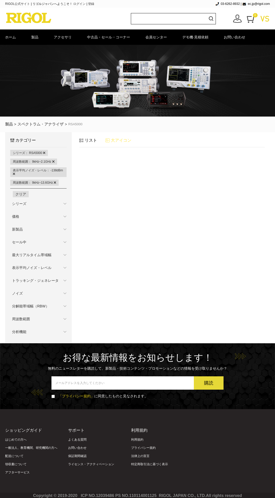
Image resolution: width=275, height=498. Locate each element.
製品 (34, 37)
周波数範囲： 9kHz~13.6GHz (34, 182)
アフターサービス (17, 472)
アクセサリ (63, 37)
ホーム (10, 37)
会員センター (156, 37)
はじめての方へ (16, 439)
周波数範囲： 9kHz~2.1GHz (34, 161)
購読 (208, 383)
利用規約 (137, 439)
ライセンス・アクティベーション (91, 464)
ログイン (79, 4)
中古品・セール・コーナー (108, 37)
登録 (91, 4)
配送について (14, 456)
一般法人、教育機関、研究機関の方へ (31, 448)
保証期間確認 (77, 456)
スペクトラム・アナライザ (40, 124)
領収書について (16, 464)
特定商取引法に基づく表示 (149, 464)
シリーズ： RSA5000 (29, 153)
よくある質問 (77, 439)
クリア (20, 194)
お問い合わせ (234, 37)
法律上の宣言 (140, 456)
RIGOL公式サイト (18, 4)
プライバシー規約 (143, 448)
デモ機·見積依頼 (195, 37)
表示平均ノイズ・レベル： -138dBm (38, 172)
